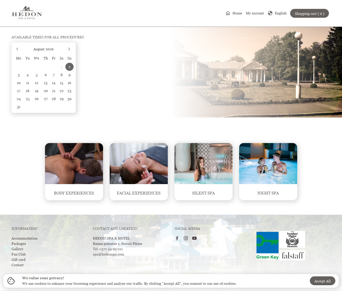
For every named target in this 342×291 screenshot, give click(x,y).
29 (62, 99)
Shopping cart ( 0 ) (309, 14)
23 (69, 91)
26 (37, 99)
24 (19, 99)
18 (27, 91)
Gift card (18, 260)
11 (27, 83)
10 (19, 83)
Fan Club (19, 254)
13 (45, 83)
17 (18, 91)
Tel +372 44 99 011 (108, 249)
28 (54, 99)
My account (255, 13)
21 (53, 91)
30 (69, 99)
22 (62, 91)
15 (61, 83)
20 (46, 91)
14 (53, 83)
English (277, 13)
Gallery (17, 249)
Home (233, 13)
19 (36, 91)
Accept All (323, 281)
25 (27, 99)
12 (36, 83)
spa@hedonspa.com (108, 254)
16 (69, 83)
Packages (19, 244)
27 (46, 99)
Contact (18, 265)
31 (18, 107)
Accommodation (24, 238)
